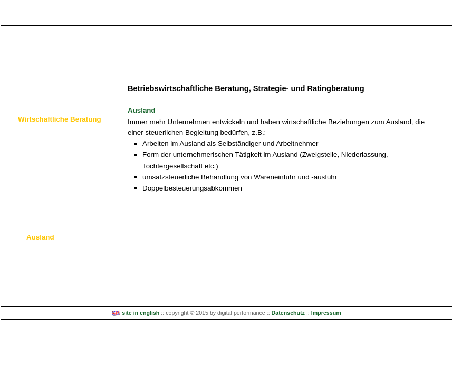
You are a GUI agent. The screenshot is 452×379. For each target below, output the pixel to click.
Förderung (42, 222)
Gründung (41, 149)
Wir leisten (27, 81)
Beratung (40, 134)
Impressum (326, 313)
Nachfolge (42, 208)
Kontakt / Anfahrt (37, 284)
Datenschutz (288, 313)
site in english (135, 313)
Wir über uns (30, 261)
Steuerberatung (42, 100)
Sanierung (42, 193)
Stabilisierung (47, 178)
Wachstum (42, 163)
